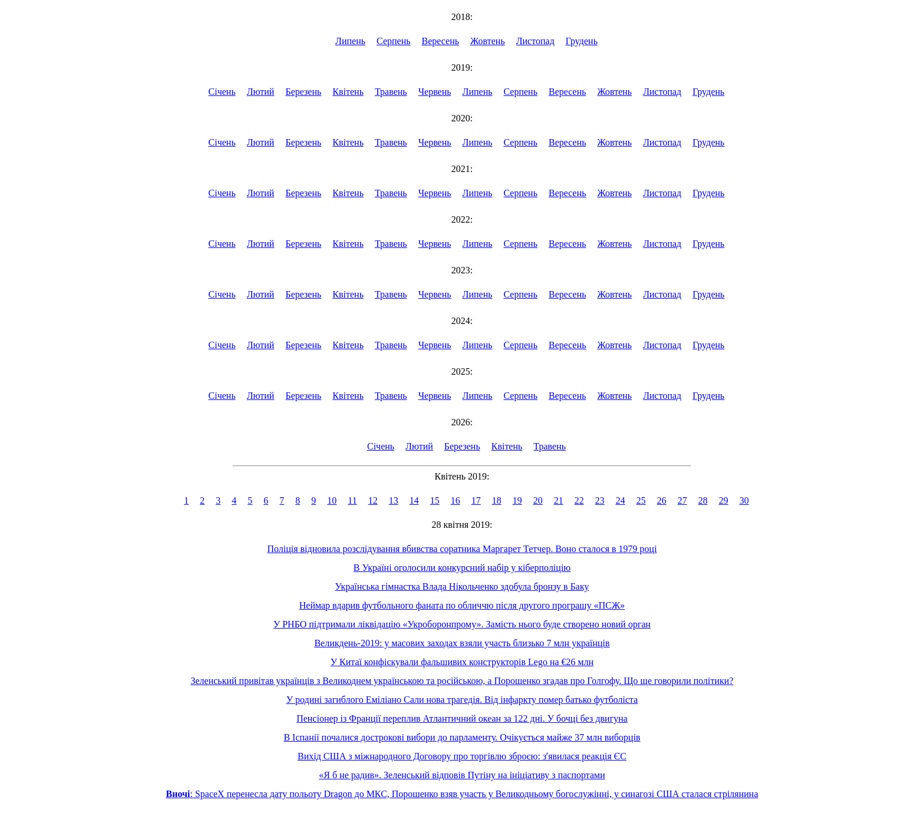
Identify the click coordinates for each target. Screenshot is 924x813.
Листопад (535, 41)
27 (682, 500)
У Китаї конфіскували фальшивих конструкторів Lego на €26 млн (462, 662)
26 (661, 500)
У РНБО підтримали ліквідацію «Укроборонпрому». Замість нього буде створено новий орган (462, 624)
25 (641, 500)
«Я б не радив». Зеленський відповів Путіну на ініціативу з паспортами (462, 775)
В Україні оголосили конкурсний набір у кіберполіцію (462, 568)
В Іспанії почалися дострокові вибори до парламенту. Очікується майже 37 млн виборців (461, 737)
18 (496, 500)
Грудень (582, 41)
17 (476, 500)
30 (744, 500)
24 (620, 500)
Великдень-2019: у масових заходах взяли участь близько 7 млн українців (461, 643)
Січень (222, 92)
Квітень (348, 92)
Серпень (394, 41)
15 (435, 500)
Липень (350, 41)
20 (538, 500)
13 (393, 500)
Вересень (441, 41)
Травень (391, 92)
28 (703, 500)
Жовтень (487, 41)
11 (352, 500)
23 (600, 500)
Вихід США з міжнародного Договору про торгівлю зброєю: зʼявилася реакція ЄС (462, 756)
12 (373, 500)
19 (517, 500)
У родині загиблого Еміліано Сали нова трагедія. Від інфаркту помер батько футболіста (462, 700)
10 (331, 500)
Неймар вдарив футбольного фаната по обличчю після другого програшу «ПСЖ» (462, 605)
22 (579, 500)
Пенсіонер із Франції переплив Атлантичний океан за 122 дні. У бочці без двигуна (462, 718)
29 (723, 500)
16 (455, 500)
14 (414, 500)
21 (558, 500)
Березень (303, 92)
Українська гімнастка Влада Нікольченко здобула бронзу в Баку (462, 586)
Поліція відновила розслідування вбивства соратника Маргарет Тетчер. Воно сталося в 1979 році (461, 549)
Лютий (261, 92)
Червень (434, 92)
